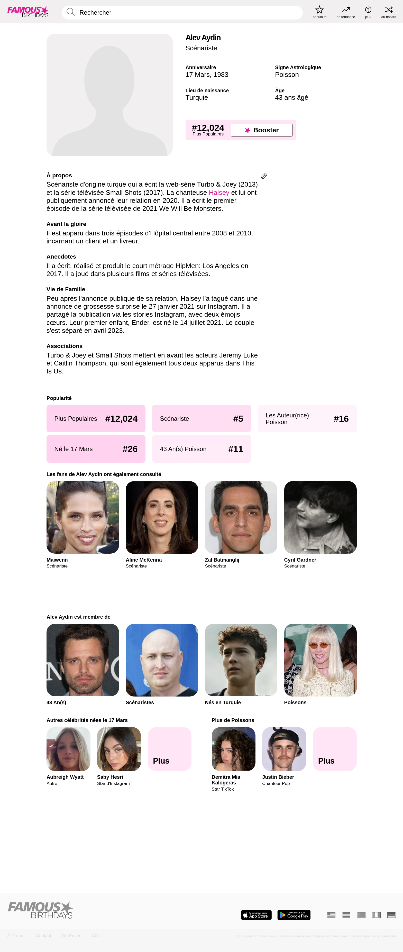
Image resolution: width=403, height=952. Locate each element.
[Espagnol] (346, 915)
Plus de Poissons (233, 720)
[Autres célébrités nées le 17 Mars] (169, 749)
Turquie (197, 97)
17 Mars (198, 74)
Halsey (219, 192)
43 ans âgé (291, 97)
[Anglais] (331, 915)
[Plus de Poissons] (335, 749)
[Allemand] (391, 915)
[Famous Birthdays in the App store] (256, 915)
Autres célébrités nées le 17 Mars (87, 720)
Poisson (287, 74)
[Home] (102, 910)
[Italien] (376, 915)
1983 (221, 74)
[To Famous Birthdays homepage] (28, 12)
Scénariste (201, 48)
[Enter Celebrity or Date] (182, 13)
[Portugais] (361, 915)
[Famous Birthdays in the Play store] (294, 915)
